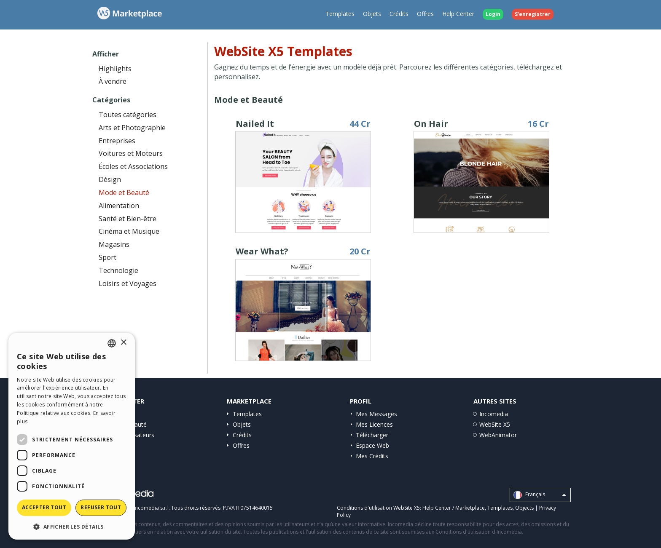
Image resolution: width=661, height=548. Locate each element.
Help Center (458, 14)
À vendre (112, 81)
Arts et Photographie (132, 127)
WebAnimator (498, 435)
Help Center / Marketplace (453, 507)
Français (539, 495)
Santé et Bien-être (127, 218)
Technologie (118, 270)
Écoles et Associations (133, 166)
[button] (71, 526)
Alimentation (119, 205)
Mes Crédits (372, 456)
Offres (425, 14)
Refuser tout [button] (101, 507)
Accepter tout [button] (44, 507)
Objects (524, 507)
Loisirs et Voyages (127, 283)
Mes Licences (374, 424)
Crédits (399, 14)
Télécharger (372, 435)
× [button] (123, 342)
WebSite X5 (494, 424)
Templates (340, 14)
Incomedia (493, 414)
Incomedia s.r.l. (152, 507)
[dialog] (71, 436)
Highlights (115, 68)
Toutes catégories (127, 114)
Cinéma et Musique (129, 231)
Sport (107, 257)
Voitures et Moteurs (131, 153)
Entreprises (117, 140)
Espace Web (372, 445)
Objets (372, 14)
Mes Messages (376, 414)
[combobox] (111, 343)
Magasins (114, 244)
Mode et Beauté (124, 192)
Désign (110, 179)
